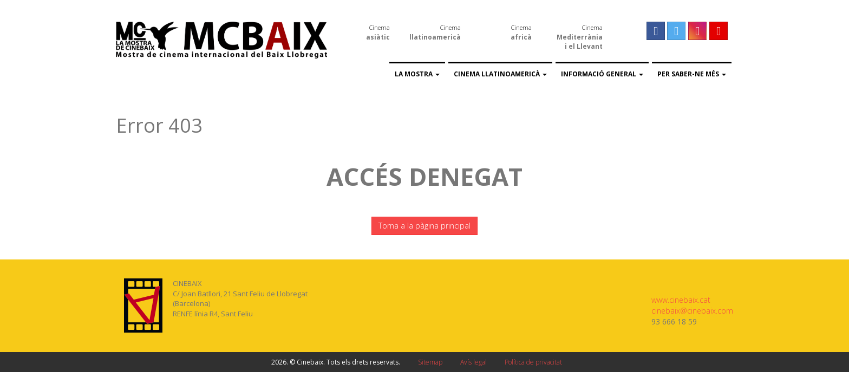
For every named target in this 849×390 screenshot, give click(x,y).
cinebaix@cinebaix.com (692, 311)
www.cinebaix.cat (680, 300)
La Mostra (417, 74)
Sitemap (430, 362)
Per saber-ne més (691, 74)
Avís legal (473, 362)
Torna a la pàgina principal (424, 225)
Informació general (602, 74)
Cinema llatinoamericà (500, 74)
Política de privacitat (533, 362)
